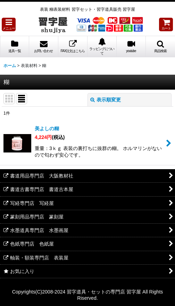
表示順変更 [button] (105, 99)
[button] (9, 24)
